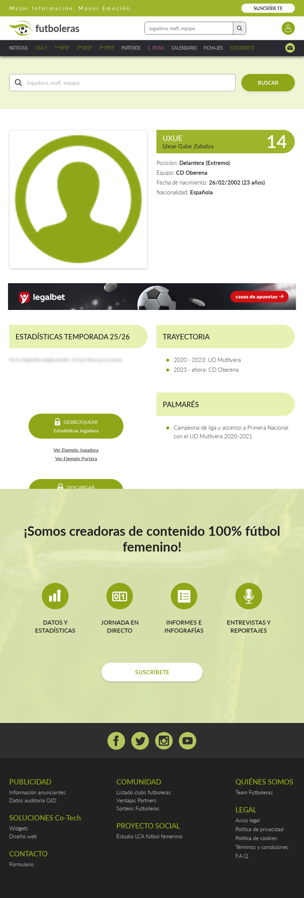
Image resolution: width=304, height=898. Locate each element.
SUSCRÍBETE (268, 8)
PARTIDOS (130, 47)
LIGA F (41, 47)
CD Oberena (192, 172)
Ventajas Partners (136, 800)
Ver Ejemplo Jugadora (76, 450)
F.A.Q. (242, 856)
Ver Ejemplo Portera (76, 458)
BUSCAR (268, 82)
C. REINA (156, 47)
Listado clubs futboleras (143, 792)
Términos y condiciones (262, 847)
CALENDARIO (184, 47)
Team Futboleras (254, 792)
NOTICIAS (18, 47)
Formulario (21, 864)
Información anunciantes (37, 792)
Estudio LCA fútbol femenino (149, 836)
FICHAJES (213, 47)
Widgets (18, 828)
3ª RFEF (106, 47)
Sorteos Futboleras (137, 808)
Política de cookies (256, 838)
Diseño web (23, 836)
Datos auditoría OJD (32, 800)
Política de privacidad (259, 829)
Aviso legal (247, 820)
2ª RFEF (84, 47)
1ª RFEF (62, 47)
